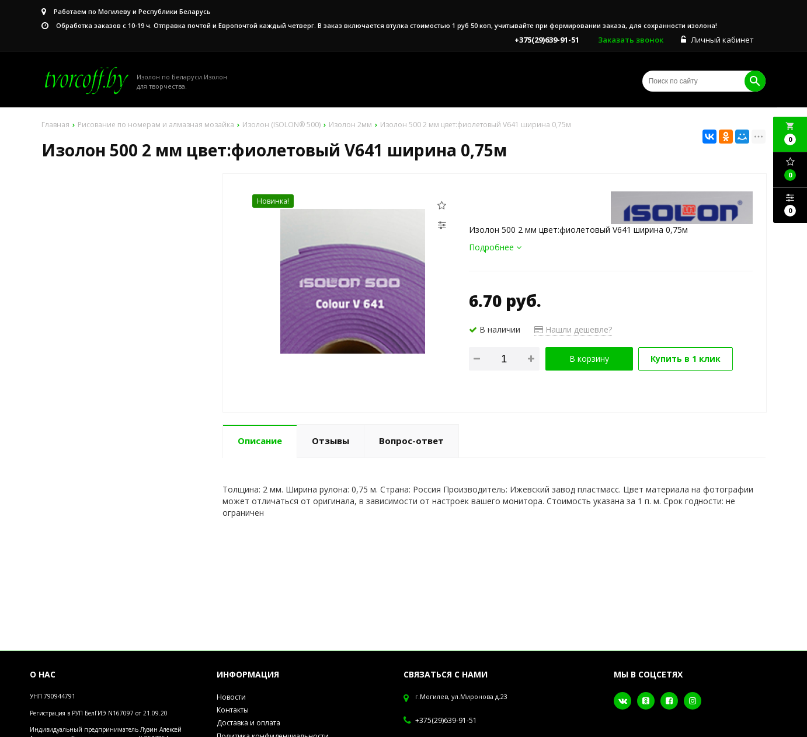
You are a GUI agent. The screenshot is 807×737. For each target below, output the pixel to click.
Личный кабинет (717, 39)
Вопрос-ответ (411, 440)
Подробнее (495, 247)
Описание (260, 440)
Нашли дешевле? (573, 329)
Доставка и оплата (248, 723)
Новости (231, 697)
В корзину (589, 358)
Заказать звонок (630, 39)
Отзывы (330, 440)
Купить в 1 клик (686, 358)
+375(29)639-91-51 (446, 720)
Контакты (233, 710)
